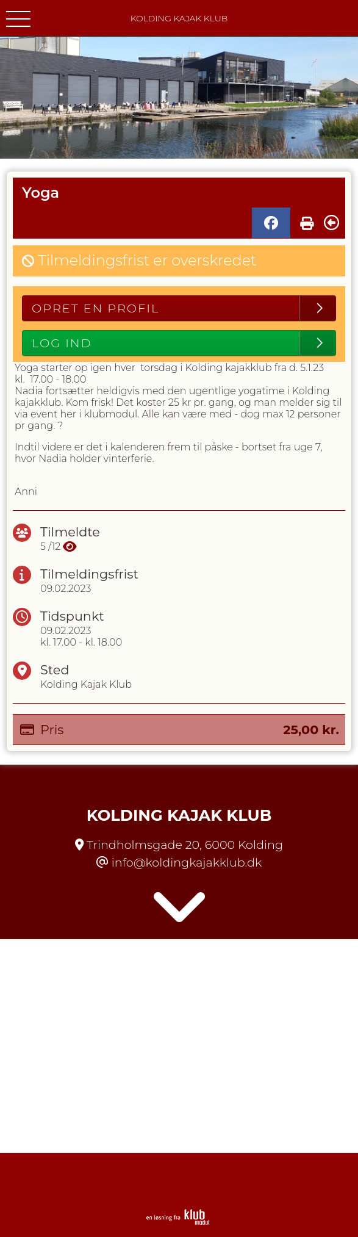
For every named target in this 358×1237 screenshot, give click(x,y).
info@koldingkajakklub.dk (187, 862)
